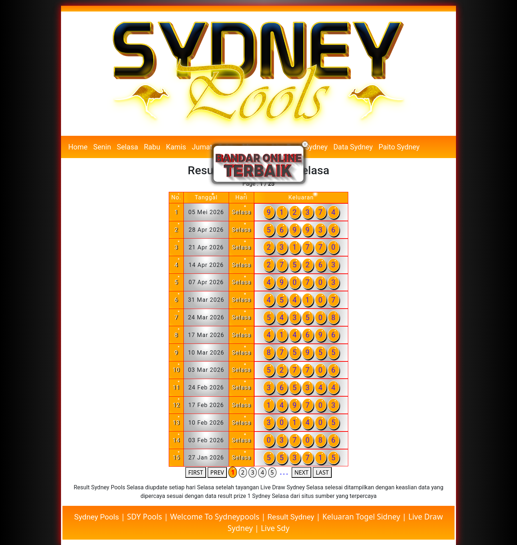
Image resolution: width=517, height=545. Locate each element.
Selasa (127, 147)
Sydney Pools (97, 517)
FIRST (195, 472)
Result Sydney (290, 517)
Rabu (152, 147)
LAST (322, 472)
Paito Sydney (398, 147)
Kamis (176, 147)
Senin (102, 147)
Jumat (202, 147)
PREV (217, 472)
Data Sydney (353, 147)
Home (78, 147)
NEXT (301, 472)
